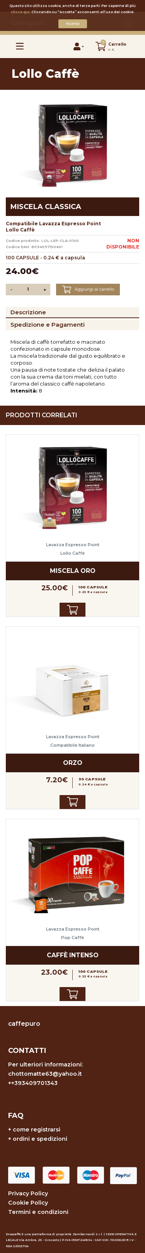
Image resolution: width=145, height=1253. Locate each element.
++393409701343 (33, 1083)
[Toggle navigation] (20, 46)
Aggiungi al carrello (88, 289)
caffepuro (24, 1023)
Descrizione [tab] (28, 312)
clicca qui (20, 12)
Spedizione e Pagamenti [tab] (47, 324)
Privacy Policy (28, 1193)
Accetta (73, 23)
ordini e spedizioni (40, 1138)
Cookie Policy (28, 1202)
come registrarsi (36, 1129)
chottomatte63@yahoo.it (45, 1073)
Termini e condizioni (38, 1211)
